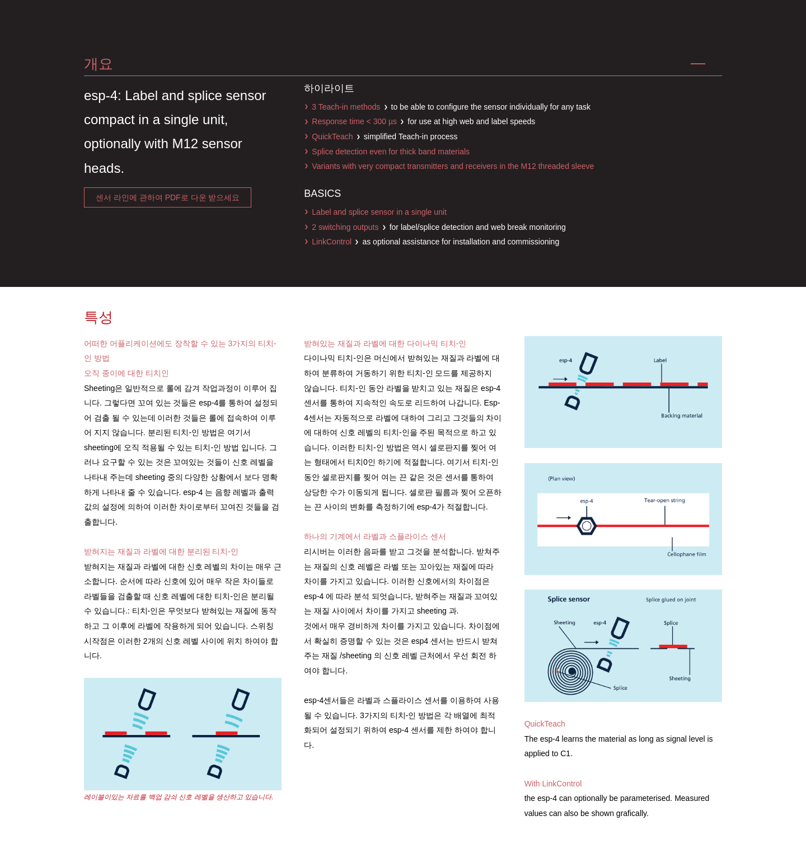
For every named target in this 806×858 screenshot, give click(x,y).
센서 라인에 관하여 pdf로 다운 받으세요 (168, 197)
